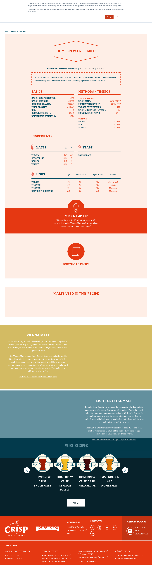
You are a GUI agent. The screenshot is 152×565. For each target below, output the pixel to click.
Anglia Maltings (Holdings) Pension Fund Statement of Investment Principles (56, 558)
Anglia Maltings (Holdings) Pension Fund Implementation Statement (93, 554)
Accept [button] (109, 17)
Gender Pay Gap (123, 551)
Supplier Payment (88, 561)
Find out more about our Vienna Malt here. (38, 415)
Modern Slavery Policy (17, 551)
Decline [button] (119, 17)
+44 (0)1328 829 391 (76, 527)
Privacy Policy (50, 551)
